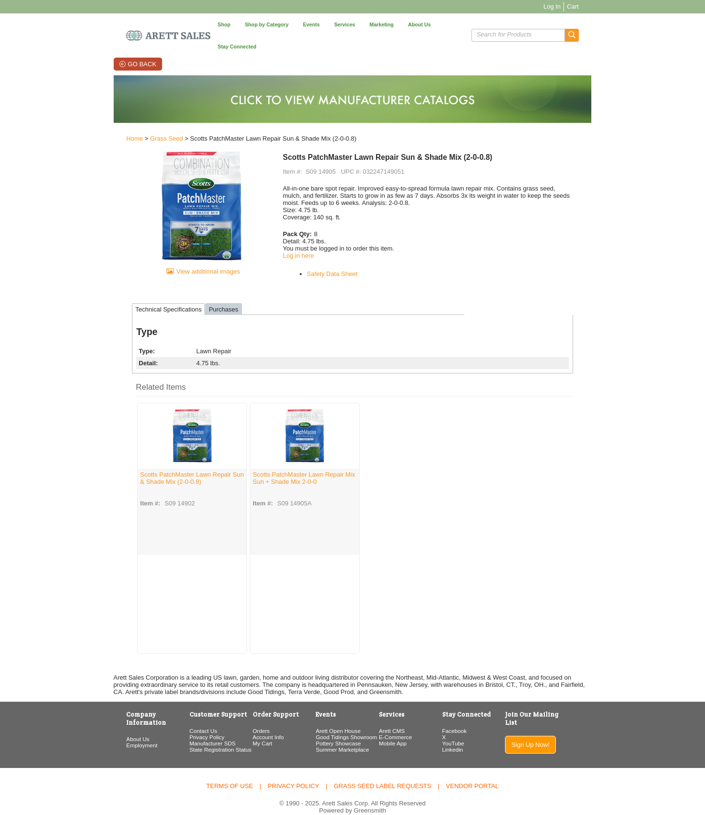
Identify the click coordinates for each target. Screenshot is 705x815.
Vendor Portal (472, 772)
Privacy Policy (183, 724)
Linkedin (465, 737)
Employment (109, 724)
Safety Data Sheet (321, 255)
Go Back (122, 42)
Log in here (287, 237)
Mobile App (397, 731)
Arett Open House (332, 718)
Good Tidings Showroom (341, 724)
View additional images (186, 271)
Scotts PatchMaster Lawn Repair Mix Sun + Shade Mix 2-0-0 (270, 465)
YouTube (466, 731)
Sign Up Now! (557, 724)
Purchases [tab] (190, 296)
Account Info (254, 724)
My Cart (248, 731)
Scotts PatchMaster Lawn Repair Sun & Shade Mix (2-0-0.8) (152, 465)
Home (102, 120)
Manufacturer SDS (189, 731)
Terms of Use (229, 772)
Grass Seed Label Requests (382, 772)
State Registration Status (197, 737)
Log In (584, 6)
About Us (105, 718)
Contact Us (180, 718)
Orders (247, 718)
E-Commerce (399, 724)
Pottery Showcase (332, 731)
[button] (604, 24)
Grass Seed (134, 120)
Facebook (467, 718)
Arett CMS (396, 718)
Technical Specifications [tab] (136, 296)
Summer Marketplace (337, 737)
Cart (605, 6)
